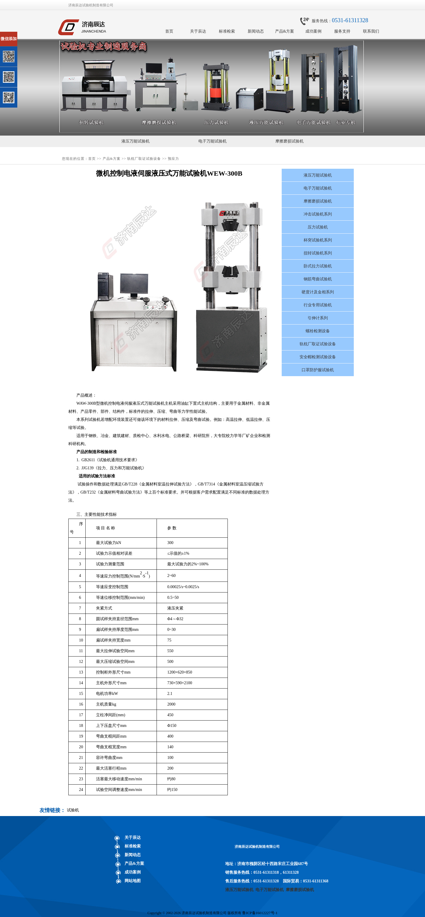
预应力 (173, 159)
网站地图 (133, 881)
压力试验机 (318, 227)
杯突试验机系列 (318, 240)
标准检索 (227, 31)
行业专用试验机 (318, 305)
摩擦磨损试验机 (289, 141)
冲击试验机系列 (318, 214)
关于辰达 (198, 31)
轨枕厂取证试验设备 (144, 159)
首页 (169, 31)
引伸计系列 (318, 318)
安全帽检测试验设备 (318, 357)
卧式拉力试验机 (318, 266)
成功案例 (313, 31)
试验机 (73, 810)
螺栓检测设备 (318, 331)
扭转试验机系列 (318, 253)
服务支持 (342, 31)
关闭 (29, 34)
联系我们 (371, 31)
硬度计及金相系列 (318, 292)
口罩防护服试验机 (318, 370)
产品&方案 (284, 31)
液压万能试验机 (135, 141)
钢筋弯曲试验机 (318, 279)
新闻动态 (256, 31)
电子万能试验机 (212, 141)
